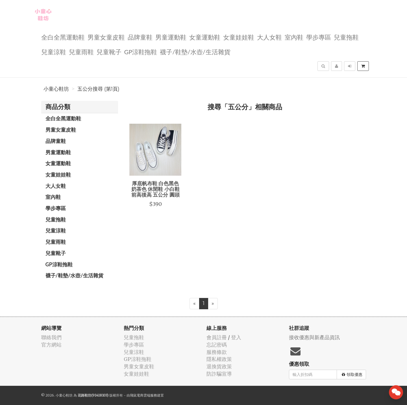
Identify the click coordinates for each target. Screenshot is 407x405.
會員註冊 (216, 337)
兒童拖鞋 (346, 37)
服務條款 (216, 352)
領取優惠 (352, 374)
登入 (236, 337)
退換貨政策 (219, 366)
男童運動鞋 (170, 37)
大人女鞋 (269, 37)
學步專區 (318, 37)
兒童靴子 (109, 51)
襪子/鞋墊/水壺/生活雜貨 (195, 51)
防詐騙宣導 (219, 374)
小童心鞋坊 (56, 89)
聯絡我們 (51, 337)
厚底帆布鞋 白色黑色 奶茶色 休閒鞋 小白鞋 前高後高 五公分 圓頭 (155, 189)
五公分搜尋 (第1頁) (98, 89)
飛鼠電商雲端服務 (143, 395)
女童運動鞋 (204, 37)
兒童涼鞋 (53, 51)
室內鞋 (294, 37)
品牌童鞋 (140, 37)
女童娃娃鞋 (238, 37)
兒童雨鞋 (81, 51)
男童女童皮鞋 (106, 37)
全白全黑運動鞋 (63, 37)
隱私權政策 (219, 359)
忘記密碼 (216, 344)
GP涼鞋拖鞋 (140, 51)
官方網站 (51, 344)
